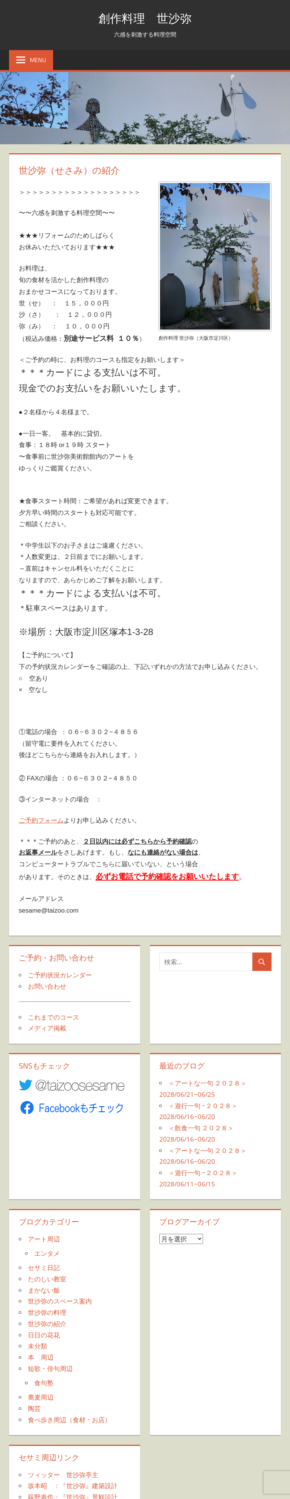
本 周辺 (40, 1357)
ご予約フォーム (41, 820)
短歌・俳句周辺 (50, 1368)
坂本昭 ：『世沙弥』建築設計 (73, 1485)
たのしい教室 (47, 1279)
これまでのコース (53, 1017)
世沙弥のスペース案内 (60, 1301)
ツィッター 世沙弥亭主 (63, 1474)
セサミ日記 (44, 1267)
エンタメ (47, 1253)
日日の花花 (44, 1335)
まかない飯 (44, 1290)
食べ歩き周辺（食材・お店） (69, 1419)
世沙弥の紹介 (47, 1323)
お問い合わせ (47, 986)
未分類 (37, 1346)
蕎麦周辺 (40, 1397)
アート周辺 (44, 1239)
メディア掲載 (47, 1028)
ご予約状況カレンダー (60, 975)
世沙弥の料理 (47, 1312)
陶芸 (34, 1408)
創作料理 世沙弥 (145, 17)
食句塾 (43, 1382)
